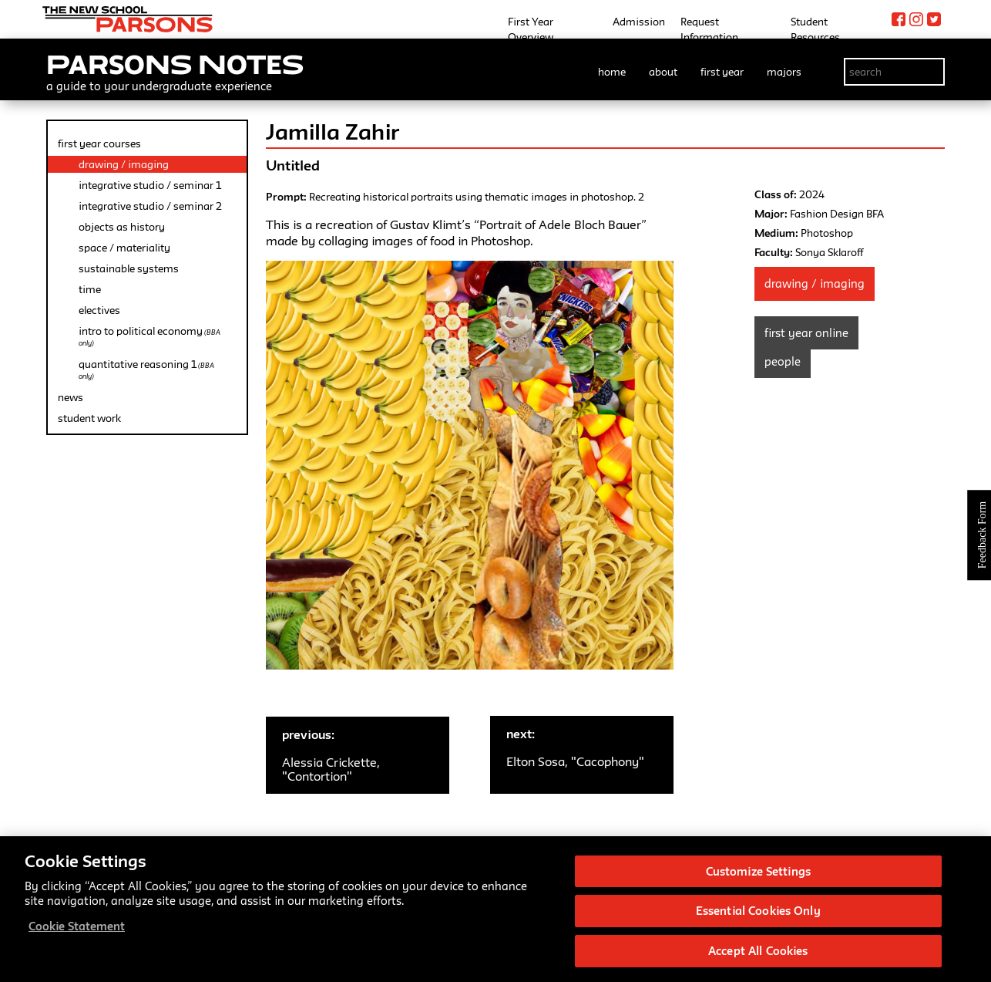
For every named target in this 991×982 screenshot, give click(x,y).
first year (722, 72)
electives (99, 310)
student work (89, 418)
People (782, 361)
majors (784, 72)
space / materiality (124, 247)
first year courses (99, 143)
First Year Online (806, 332)
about (663, 72)
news (70, 397)
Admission (639, 21)
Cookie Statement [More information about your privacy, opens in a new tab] (77, 929)
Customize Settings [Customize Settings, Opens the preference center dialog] (758, 874)
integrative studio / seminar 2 (150, 206)
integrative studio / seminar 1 (150, 185)
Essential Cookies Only (758, 914)
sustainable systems (129, 268)
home (612, 72)
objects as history (122, 227)
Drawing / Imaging (814, 283)
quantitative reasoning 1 (146, 369)
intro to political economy (149, 336)
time (90, 289)
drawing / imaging (124, 164)
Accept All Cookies (758, 954)
